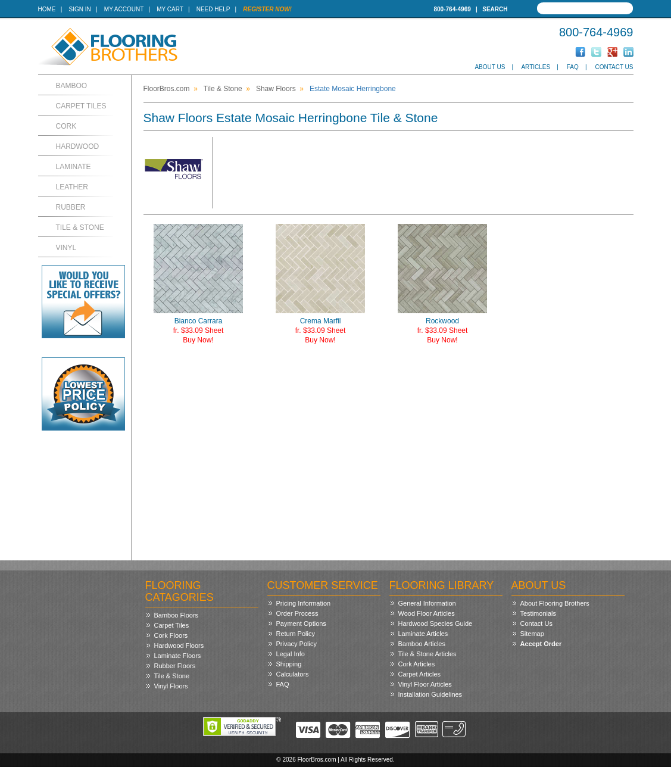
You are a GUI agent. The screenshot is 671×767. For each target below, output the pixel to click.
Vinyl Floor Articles (425, 684)
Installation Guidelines (430, 694)
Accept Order (541, 643)
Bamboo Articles (421, 643)
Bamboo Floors (176, 615)
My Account (123, 9)
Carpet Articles (419, 674)
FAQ (573, 67)
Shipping (289, 664)
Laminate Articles (423, 633)
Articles (535, 67)
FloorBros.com (166, 89)
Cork (66, 126)
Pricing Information (303, 603)
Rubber (71, 207)
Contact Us (614, 67)
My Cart (170, 9)
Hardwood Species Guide (435, 623)
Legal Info (290, 653)
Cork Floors (171, 635)
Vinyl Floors (171, 686)
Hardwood (77, 146)
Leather (72, 187)
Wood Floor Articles (426, 613)
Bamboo (72, 86)
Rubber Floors (175, 665)
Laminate (73, 167)
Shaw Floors (276, 89)
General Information (427, 603)
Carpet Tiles (81, 106)
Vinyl (66, 248)
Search (494, 9)
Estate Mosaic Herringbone (353, 89)
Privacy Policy (296, 643)
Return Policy (295, 633)
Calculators (292, 674)
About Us (490, 67)
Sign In (80, 9)
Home (47, 9)
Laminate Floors (177, 655)
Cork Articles (416, 664)
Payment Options (301, 623)
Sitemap (532, 633)
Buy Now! (198, 340)
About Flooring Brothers (554, 603)
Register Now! (267, 9)
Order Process (297, 613)
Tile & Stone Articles (427, 653)
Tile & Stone (80, 227)
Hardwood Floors (179, 645)
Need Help (213, 9)
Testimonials (538, 613)
